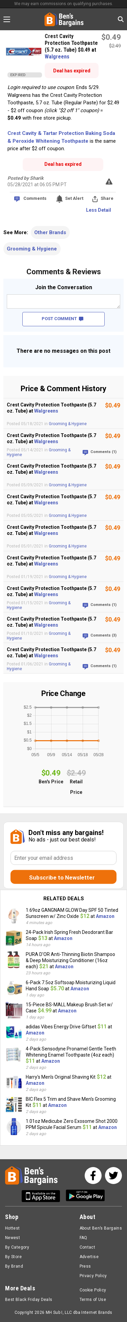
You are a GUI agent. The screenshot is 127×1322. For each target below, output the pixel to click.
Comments (34, 198)
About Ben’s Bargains (101, 1228)
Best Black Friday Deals (28, 1299)
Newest (12, 1237)
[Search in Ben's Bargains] (121, 19)
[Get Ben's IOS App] (43, 1196)
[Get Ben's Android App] (85, 1196)
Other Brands (50, 232)
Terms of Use (93, 1299)
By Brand (14, 1266)
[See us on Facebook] (93, 1175)
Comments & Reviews (63, 271)
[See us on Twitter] (113, 1175)
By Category (17, 1247)
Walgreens (57, 56)
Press (85, 1266)
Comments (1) (103, 452)
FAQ (83, 1237)
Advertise (89, 1256)
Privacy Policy (93, 1275)
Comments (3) (103, 635)
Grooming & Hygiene (32, 249)
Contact (88, 1247)
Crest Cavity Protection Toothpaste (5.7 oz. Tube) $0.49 (71, 43)
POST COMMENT (62, 318)
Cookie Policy (93, 1290)
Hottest (12, 1228)
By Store (13, 1256)
